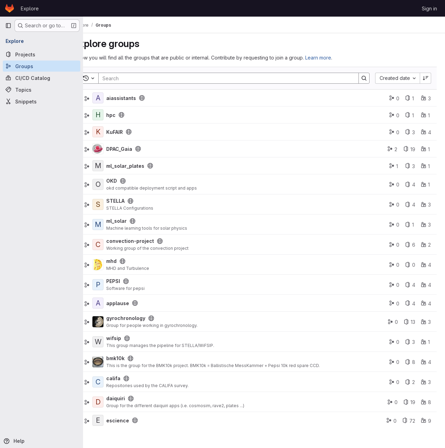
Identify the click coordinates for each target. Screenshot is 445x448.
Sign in (429, 8)
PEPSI (131, 281)
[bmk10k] (116, 361)
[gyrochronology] (116, 321)
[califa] (116, 381)
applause (136, 303)
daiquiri (134, 398)
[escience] (116, 420)
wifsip (132, 338)
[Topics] (41, 89)
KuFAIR (133, 132)
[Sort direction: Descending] (425, 78)
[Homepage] (9, 8)
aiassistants (139, 98)
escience (136, 420)
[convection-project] (116, 244)
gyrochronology (144, 318)
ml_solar (135, 221)
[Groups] (41, 66)
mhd (130, 261)
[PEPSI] (116, 284)
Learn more (336, 58)
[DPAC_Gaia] (116, 148)
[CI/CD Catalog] (41, 77)
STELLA (134, 201)
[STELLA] (116, 204)
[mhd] (116, 264)
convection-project (148, 241)
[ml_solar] (116, 224)
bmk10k (134, 358)
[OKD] (116, 184)
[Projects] (41, 54)
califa (132, 378)
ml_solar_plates (144, 166)
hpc (129, 115)
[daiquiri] (116, 402)
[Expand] (96, 148)
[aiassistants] (116, 97)
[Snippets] (41, 101)
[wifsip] (116, 341)
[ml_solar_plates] (116, 165)
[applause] (116, 303)
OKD (130, 181)
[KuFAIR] (116, 131)
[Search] (234, 78)
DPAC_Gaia (138, 149)
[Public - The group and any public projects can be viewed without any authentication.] (160, 98)
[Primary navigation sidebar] (8, 25)
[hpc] (116, 114)
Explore (30, 8)
